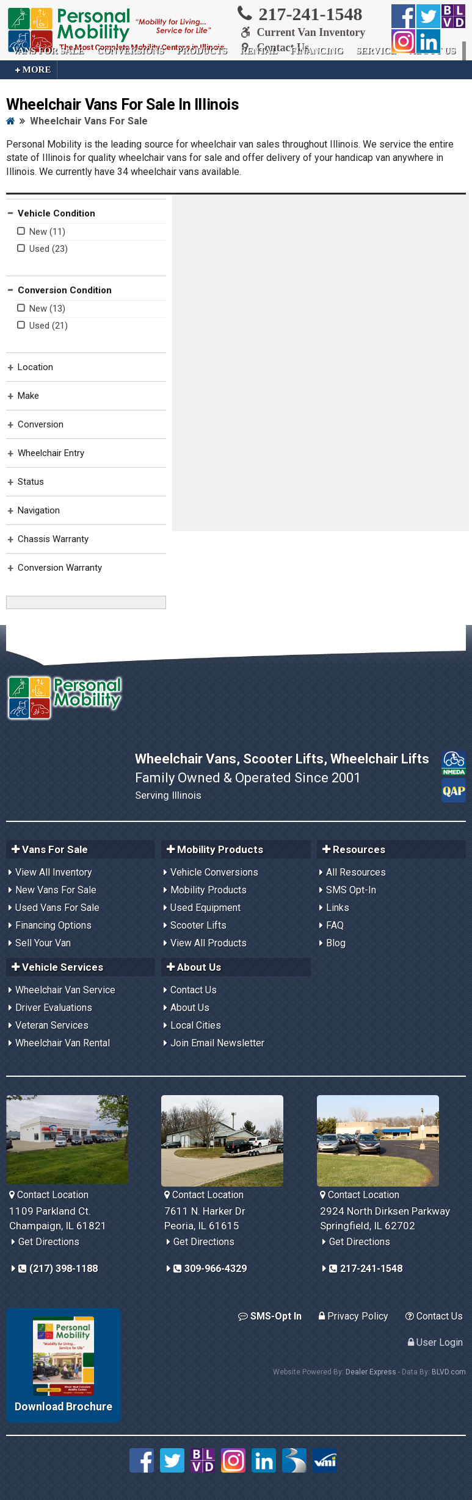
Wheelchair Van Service (65, 990)
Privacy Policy (353, 1316)
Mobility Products (208, 890)
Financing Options (53, 925)
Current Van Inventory (300, 32)
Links (337, 907)
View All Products (208, 943)
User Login (435, 1342)
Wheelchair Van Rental (62, 1043)
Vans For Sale (48, 50)
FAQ (335, 925)
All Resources (356, 872)
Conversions (130, 50)
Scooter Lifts (198, 925)
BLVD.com (449, 1372)
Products (201, 50)
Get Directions (48, 1242)
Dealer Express (371, 1372)
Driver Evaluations (53, 1007)
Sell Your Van (43, 943)
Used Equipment (205, 907)
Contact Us (193, 990)
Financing (316, 50)
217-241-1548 (299, 13)
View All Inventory (53, 872)
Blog (336, 943)
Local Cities (195, 1025)
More (33, 70)
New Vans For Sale (55, 890)
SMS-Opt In (270, 1316)
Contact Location (49, 1195)
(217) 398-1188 (58, 1268)
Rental (258, 50)
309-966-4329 (210, 1268)
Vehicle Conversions (214, 872)
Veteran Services (52, 1025)
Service (376, 50)
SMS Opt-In (351, 890)
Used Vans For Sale (57, 907)
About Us (189, 1007)
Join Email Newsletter (217, 1043)
